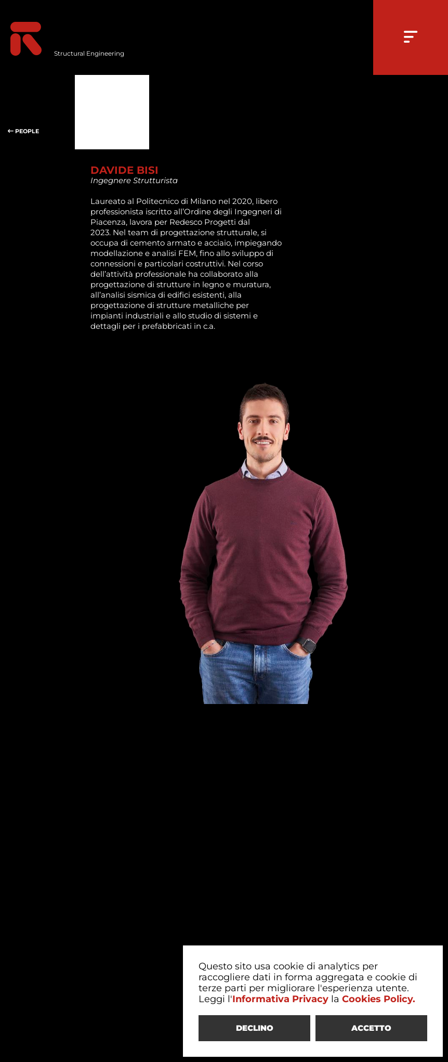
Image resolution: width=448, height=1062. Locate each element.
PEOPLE (37, 112)
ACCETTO (371, 1028)
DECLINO (254, 1028)
